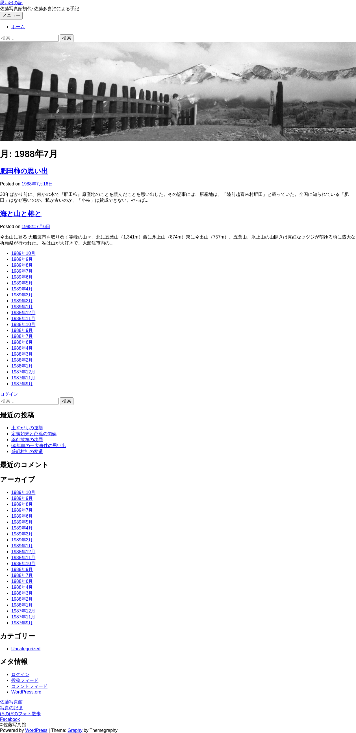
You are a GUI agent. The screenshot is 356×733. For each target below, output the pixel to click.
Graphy (75, 730)
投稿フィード (24, 680)
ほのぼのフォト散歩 (20, 713)
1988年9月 (22, 330)
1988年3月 (22, 354)
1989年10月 (23, 253)
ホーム (18, 26)
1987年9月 (22, 383)
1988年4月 (22, 348)
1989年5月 (22, 283)
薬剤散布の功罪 (27, 439)
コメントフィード (29, 686)
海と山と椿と (21, 213)
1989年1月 (22, 306)
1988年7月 (22, 336)
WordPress (36, 730)
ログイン (9, 394)
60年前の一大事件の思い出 (38, 445)
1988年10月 (23, 324)
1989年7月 (22, 271)
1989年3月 (22, 294)
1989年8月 (22, 265)
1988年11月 (23, 318)
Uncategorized (25, 648)
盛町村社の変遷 (27, 451)
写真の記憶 (11, 707)
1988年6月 (22, 342)
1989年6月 (22, 277)
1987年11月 (23, 377)
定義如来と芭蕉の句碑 (34, 433)
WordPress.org (26, 692)
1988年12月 (23, 312)
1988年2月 (22, 360)
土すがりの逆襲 (27, 427)
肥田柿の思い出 (24, 171)
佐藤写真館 (11, 701)
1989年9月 (22, 259)
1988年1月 (22, 366)
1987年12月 (23, 371)
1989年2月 (22, 300)
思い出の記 (11, 2)
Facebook (10, 719)
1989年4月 (22, 288)
